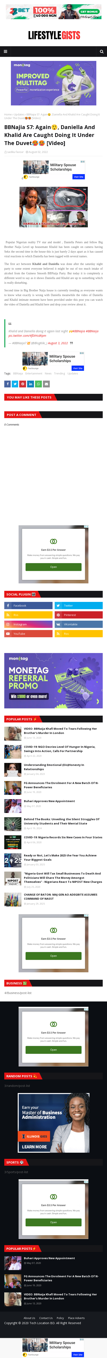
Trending (59, 373)
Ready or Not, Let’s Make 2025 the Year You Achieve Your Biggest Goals (60, 857)
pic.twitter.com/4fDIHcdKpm (27, 336)
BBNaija (18, 373)
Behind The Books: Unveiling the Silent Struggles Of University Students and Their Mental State (62, 821)
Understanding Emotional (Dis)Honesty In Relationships (54, 767)
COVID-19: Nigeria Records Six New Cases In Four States (63, 837)
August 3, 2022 (58, 343)
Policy (60, 1318)
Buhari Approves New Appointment (49, 801)
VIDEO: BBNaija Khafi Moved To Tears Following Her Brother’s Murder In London (60, 731)
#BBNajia (78, 331)
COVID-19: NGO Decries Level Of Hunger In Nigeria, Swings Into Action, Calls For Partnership (59, 749)
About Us (29, 1318)
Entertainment (33, 373)
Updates (19, 114)
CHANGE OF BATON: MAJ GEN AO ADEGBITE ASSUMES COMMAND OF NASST (60, 897)
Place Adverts (76, 1318)
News (48, 373)
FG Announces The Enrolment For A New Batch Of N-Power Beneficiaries (61, 785)
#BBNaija (92, 331)
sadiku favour (15, 152)
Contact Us (46, 1318)
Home (8, 114)
